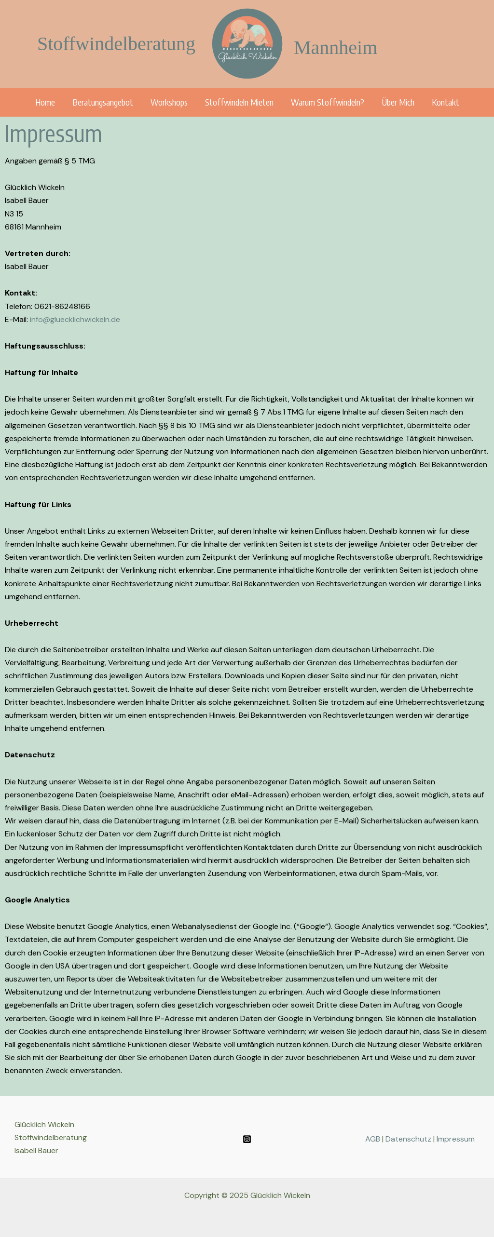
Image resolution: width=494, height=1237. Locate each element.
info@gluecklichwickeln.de (75, 319)
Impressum (456, 1139)
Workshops (169, 102)
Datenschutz (409, 1139)
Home (45, 102)
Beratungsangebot (102, 102)
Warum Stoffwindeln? (327, 102)
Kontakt (445, 102)
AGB (372, 1139)
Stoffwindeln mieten (239, 102)
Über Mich (398, 102)
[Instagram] (247, 1139)
